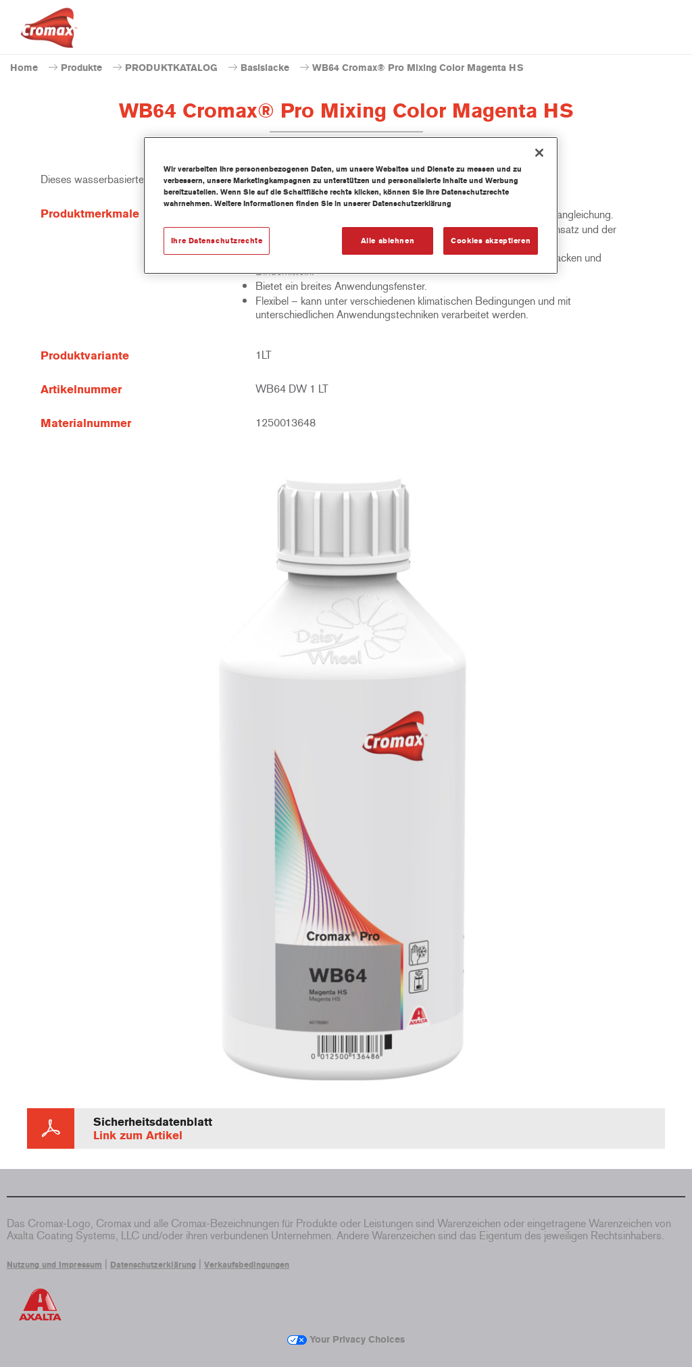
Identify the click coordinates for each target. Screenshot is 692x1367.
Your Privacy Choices (346, 1339)
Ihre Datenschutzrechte (217, 240)
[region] (350, 205)
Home (24, 68)
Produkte (81, 68)
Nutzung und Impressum (54, 1265)
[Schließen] (539, 153)
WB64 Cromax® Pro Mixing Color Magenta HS (418, 68)
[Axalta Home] (49, 38)
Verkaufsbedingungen (246, 1265)
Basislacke (265, 68)
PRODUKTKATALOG (171, 68)
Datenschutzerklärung (153, 1265)
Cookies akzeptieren (490, 240)
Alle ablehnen (387, 240)
